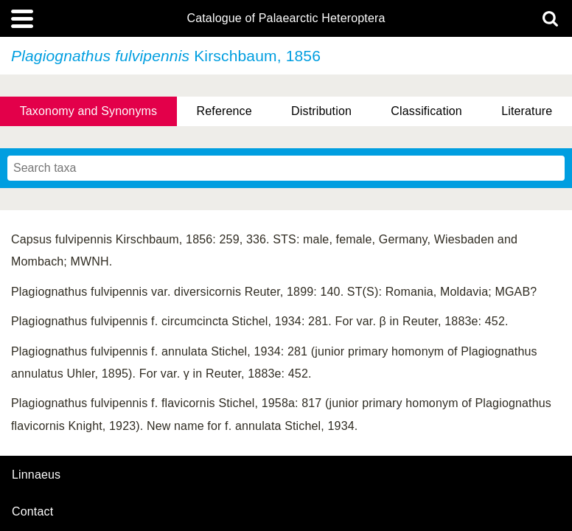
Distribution (321, 111)
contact (32, 511)
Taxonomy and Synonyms (89, 111)
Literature (526, 111)
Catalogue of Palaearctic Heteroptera (285, 18)
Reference (224, 111)
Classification (426, 111)
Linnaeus (36, 475)
